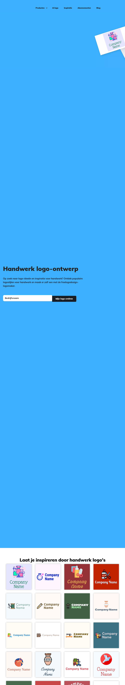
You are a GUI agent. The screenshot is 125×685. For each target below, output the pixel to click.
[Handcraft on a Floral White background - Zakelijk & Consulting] (19, 635)
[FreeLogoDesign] (15, 5)
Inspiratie (67, 6)
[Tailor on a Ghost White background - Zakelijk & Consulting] (19, 577)
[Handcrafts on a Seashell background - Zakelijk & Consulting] (106, 606)
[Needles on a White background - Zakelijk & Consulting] (48, 635)
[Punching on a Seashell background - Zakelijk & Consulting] (48, 606)
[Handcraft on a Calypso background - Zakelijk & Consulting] (106, 635)
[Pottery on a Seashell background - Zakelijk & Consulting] (19, 664)
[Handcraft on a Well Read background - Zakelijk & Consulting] (77, 577)
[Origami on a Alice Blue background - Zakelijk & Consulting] (106, 664)
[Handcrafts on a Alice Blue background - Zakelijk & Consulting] (48, 664)
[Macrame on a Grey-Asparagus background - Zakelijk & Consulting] (77, 606)
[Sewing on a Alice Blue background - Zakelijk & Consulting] (19, 606)
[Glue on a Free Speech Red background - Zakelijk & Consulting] (106, 577)
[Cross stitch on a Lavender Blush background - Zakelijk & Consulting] (48, 577)
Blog (97, 6)
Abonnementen (83, 6)
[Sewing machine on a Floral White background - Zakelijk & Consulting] (77, 635)
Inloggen (117, 6)
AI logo (54, 6)
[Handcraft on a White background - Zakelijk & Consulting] (77, 664)
